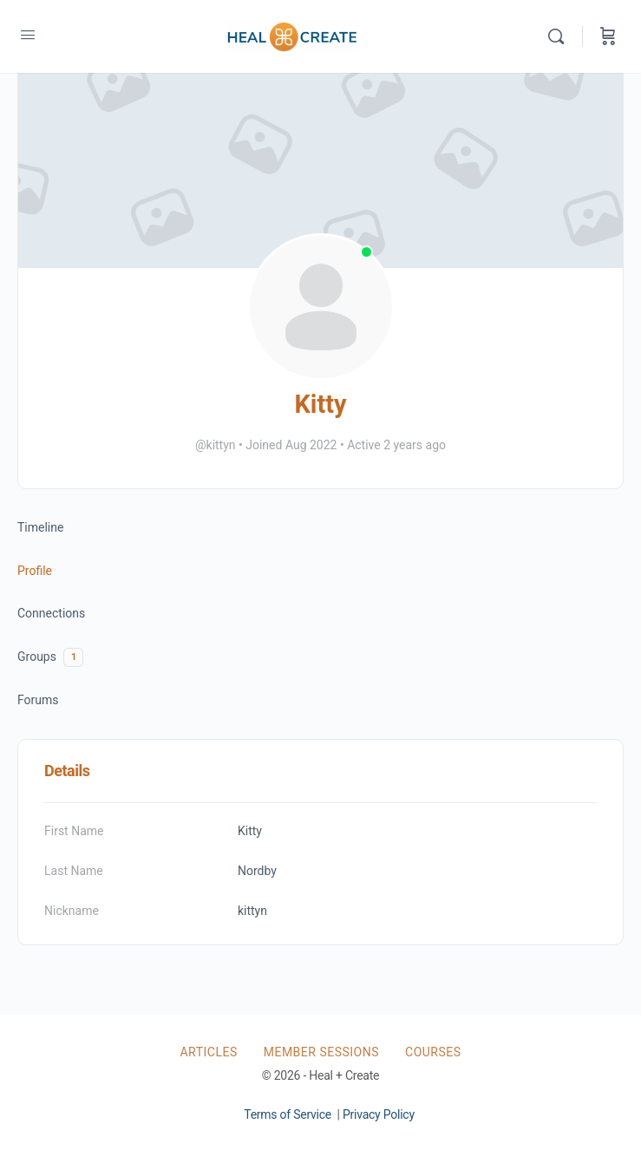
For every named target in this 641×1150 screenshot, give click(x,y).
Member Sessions (321, 1052)
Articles (208, 1052)
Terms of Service (287, 1114)
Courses (433, 1052)
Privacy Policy (379, 1114)
